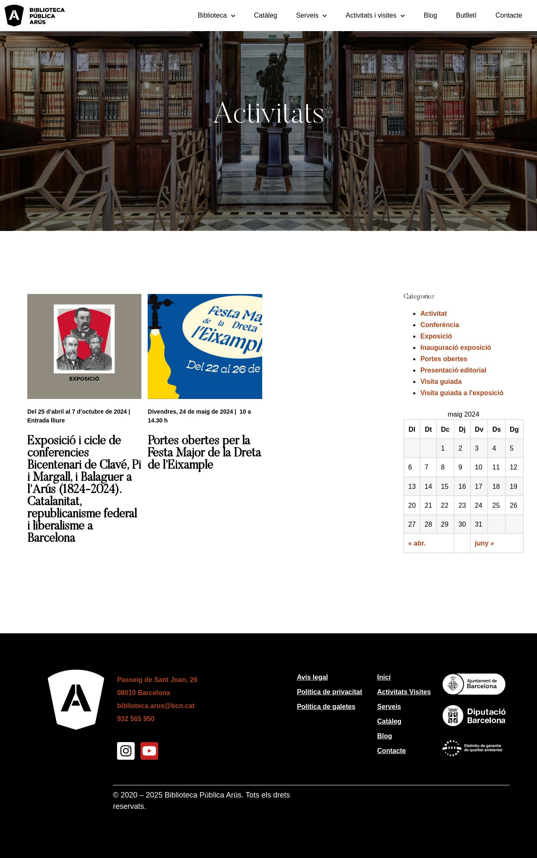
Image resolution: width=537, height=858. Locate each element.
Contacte (508, 15)
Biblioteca (216, 15)
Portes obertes (443, 358)
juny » (484, 543)
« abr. (417, 543)
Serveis (311, 15)
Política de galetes (326, 706)
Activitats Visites (404, 691)
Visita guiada (440, 381)
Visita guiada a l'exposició (461, 392)
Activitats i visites (375, 15)
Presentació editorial (453, 370)
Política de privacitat (329, 691)
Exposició (436, 336)
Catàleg (265, 15)
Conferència (439, 324)
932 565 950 (135, 718)
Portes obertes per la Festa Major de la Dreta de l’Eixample (204, 454)
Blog (430, 15)
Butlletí (466, 15)
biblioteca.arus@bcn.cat (156, 705)
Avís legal (312, 677)
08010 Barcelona (143, 692)
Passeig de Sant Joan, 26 (157, 679)
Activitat (433, 313)
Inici (384, 677)
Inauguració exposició (455, 347)
